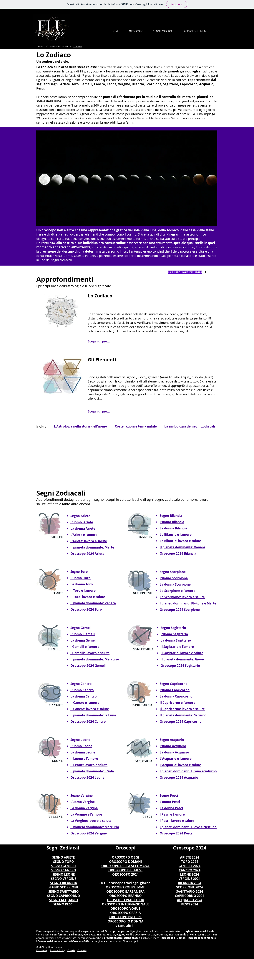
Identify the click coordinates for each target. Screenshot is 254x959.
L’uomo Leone (81, 746)
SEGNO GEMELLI (63, 866)
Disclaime (41, 950)
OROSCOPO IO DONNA (125, 921)
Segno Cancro (81, 684)
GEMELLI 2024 (189, 866)
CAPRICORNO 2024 (189, 896)
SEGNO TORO (63, 861)
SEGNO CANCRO (63, 870)
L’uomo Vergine (82, 802)
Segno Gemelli (81, 628)
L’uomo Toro (80, 578)
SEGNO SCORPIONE (64, 887)
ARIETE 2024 (189, 857)
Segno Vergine (81, 795)
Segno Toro (79, 571)
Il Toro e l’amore (83, 590)
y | (65, 950)
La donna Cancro (83, 696)
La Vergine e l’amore (86, 814)
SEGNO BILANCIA (63, 883)
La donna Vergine (84, 808)
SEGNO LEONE (63, 874)
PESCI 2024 (189, 904)
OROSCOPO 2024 (125, 874)
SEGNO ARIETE (63, 857)
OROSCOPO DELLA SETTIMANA (125, 866)
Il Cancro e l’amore (84, 702)
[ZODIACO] (78, 46)
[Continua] (205, 272)
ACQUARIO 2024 (189, 900)
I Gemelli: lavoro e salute (89, 653)
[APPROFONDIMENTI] (59, 46)
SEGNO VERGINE (63, 879)
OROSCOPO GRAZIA (125, 913)
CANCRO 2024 (189, 870)
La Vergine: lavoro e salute (91, 821)
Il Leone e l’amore (84, 758)
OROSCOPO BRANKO (125, 896)
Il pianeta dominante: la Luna (93, 715)
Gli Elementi (102, 359)
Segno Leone (80, 740)
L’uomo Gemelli (82, 634)
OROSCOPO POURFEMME (125, 887)
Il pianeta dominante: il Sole (92, 771)
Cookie (71, 950)
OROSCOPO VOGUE (125, 908)
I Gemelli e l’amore (84, 647)
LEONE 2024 (189, 874)
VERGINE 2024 (189, 879)
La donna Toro (81, 584)
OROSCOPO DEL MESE (125, 870)
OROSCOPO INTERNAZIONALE (125, 904)
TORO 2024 (189, 861)
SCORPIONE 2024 (189, 887)
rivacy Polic (58, 950)
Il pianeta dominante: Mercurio (94, 659)
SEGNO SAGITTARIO (63, 891)
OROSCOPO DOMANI (125, 861)
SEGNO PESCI (63, 904)
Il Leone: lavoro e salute (88, 765)
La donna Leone (82, 752)
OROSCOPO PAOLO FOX (125, 900)
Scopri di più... (99, 341)
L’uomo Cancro (82, 690)
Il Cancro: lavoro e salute (89, 709)
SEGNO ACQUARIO (63, 900)
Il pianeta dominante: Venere (93, 603)
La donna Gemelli (83, 640)
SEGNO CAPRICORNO (63, 896)
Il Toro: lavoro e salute (87, 597)
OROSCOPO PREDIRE (125, 917)
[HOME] (41, 46)
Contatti (82, 950)
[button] (136, 31)
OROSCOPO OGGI (125, 857)
